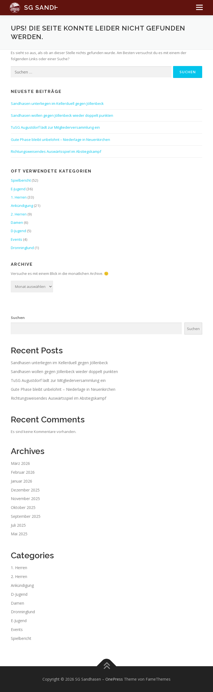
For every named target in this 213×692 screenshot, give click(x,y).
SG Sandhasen (50, 7)
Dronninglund (22, 247)
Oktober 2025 (23, 507)
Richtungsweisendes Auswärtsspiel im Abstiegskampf (56, 151)
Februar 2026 (23, 472)
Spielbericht (21, 180)
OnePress (114, 679)
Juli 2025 (18, 525)
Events (16, 239)
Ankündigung (22, 205)
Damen (17, 222)
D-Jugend (18, 230)
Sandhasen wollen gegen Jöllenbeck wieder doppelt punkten (62, 115)
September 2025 (25, 516)
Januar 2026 (21, 481)
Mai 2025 (19, 533)
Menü (198, 10)
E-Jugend (18, 188)
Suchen (18, 317)
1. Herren (19, 197)
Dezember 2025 (25, 490)
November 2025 (25, 498)
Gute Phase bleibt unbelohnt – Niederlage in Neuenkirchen (60, 139)
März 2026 (20, 463)
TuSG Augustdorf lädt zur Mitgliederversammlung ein (55, 127)
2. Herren (19, 214)
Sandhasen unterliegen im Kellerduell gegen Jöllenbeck (57, 103)
